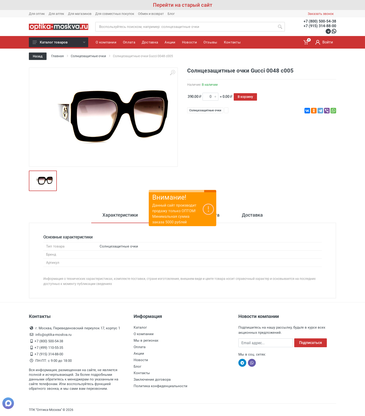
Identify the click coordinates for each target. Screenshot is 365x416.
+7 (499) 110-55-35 (48, 348)
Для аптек (56, 13)
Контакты (142, 373)
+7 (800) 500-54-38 (320, 21)
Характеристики (120, 215)
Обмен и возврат (151, 13)
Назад (38, 56)
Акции (139, 353)
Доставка (252, 215)
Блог (171, 13)
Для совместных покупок (114, 13)
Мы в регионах (146, 340)
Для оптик (37, 13)
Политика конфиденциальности (160, 386)
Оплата (139, 347)
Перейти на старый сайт (182, 5)
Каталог (140, 327)
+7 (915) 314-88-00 (320, 26)
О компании (144, 334)
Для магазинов (79, 13)
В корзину (245, 97)
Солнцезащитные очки (205, 110)
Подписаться (310, 342)
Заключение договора (152, 379)
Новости (141, 360)
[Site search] (185, 27)
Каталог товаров (59, 42)
